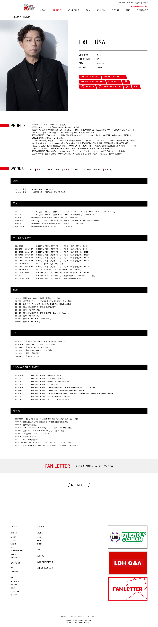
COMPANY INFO (139, 7)
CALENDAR (14, 571)
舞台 (39, 169)
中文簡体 (137, 3)
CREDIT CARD (15, 591)
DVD (75, 169)
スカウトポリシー (91, 617)
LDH (16, 7)
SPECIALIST (15, 558)
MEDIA (13, 588)
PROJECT (14, 595)
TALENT (13, 544)
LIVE (12, 568)
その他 (108, 169)
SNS (128, 10)
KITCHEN (39, 544)
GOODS (39, 537)
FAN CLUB (14, 585)
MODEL (13, 547)
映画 (30, 169)
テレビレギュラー (53, 169)
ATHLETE (14, 554)
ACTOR (13, 540)
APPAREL (39, 540)
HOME (13, 17)
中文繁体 (145, 3)
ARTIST (57, 10)
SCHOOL (101, 10)
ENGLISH (130, 3)
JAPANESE (121, 3)
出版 (66, 169)
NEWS (43, 10)
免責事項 (63, 617)
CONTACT (142, 10)
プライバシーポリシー (76, 617)
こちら (110, 466)
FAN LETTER (15, 581)
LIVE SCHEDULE (45, 568)
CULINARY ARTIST (17, 551)
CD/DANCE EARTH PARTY (91, 169)
